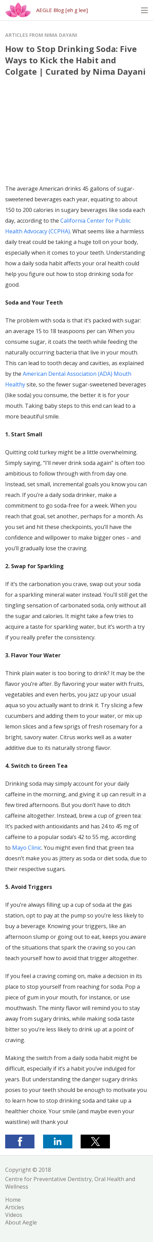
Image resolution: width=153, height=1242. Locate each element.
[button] (144, 10)
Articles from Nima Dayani (41, 35)
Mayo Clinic (26, 847)
